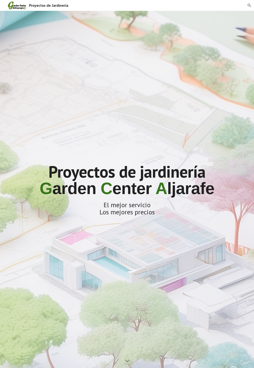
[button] (249, 5)
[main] (126, 189)
